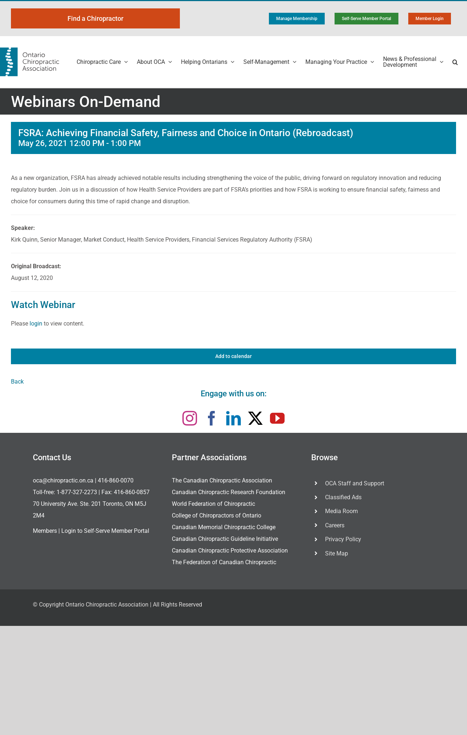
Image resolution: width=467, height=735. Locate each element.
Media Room (341, 511)
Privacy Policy (343, 539)
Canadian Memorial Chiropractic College (223, 527)
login (36, 323)
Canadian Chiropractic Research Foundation (228, 492)
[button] (455, 62)
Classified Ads (343, 497)
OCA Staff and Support (354, 483)
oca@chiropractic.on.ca (63, 480)
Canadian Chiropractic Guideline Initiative (225, 538)
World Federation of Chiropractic (213, 503)
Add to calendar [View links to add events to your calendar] (233, 356)
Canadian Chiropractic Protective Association (230, 550)
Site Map (336, 553)
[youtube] (277, 418)
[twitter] (255, 418)
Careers (334, 525)
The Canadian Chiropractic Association (222, 480)
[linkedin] (233, 418)
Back (17, 381)
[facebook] (211, 418)
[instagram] (189, 418)
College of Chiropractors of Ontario (216, 515)
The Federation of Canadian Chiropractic (224, 562)
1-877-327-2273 (77, 492)
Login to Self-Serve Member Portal (105, 530)
